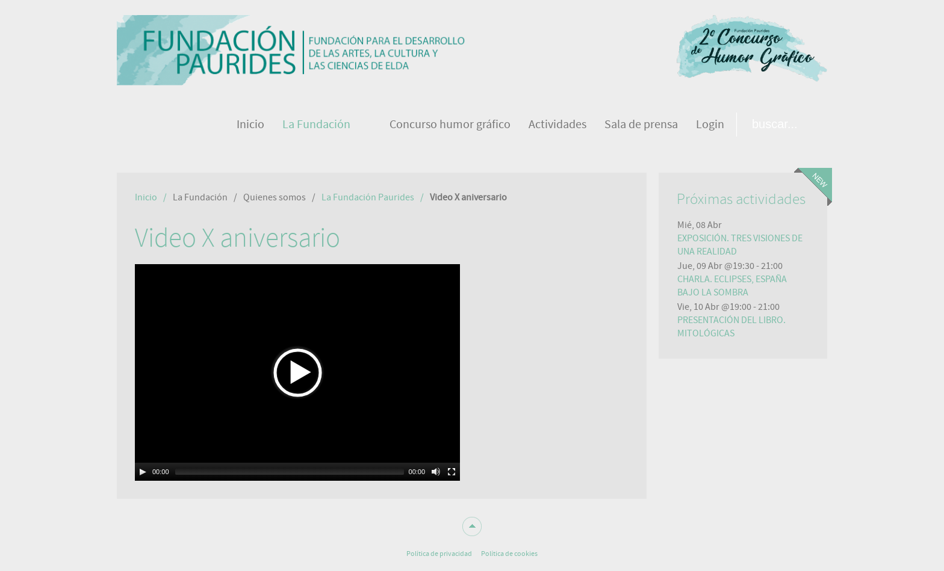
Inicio (146, 197)
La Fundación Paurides (367, 197)
